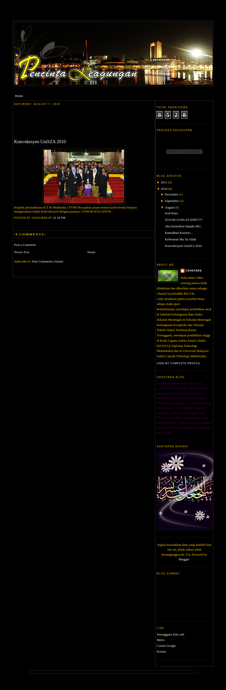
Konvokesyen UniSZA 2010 (40, 141)
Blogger (184, 559)
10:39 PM (59, 218)
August (169, 207)
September (172, 201)
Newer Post (21, 252)
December (171, 194)
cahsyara (194, 270)
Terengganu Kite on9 (170, 634)
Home (19, 96)
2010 (164, 189)
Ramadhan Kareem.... (179, 233)
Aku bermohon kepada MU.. (183, 226)
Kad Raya (171, 213)
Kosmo (161, 651)
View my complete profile (178, 363)
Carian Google (166, 646)
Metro (161, 640)
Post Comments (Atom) (47, 261)
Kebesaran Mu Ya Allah (180, 239)
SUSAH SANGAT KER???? (183, 220)
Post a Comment (25, 245)
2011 (164, 182)
